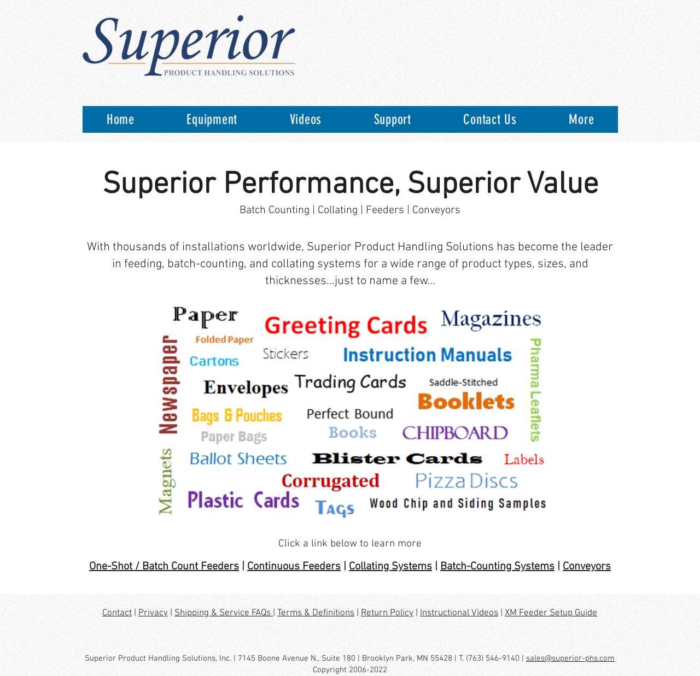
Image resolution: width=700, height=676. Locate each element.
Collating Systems (390, 566)
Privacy (153, 613)
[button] (212, 119)
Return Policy (387, 613)
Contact (117, 613)
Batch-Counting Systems (497, 566)
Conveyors (587, 566)
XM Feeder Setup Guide (551, 613)
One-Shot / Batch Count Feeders (164, 566)
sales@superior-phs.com (570, 658)
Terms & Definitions (315, 613)
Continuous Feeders (294, 566)
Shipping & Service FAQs (223, 613)
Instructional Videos (459, 613)
